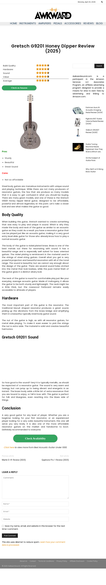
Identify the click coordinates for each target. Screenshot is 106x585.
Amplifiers (44, 23)
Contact (33, 561)
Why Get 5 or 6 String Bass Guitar (94, 170)
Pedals (58, 23)
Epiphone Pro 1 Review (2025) (55, 460)
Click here (9, 447)
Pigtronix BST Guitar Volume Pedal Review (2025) (95, 121)
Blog (99, 23)
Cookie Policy (92, 561)
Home (13, 23)
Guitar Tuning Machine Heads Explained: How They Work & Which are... (94, 148)
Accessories (72, 23)
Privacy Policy (62, 561)
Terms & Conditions (46, 561)
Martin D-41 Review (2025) (14, 460)
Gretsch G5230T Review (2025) (92, 131)
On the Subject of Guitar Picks (93, 159)
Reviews (89, 23)
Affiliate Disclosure (77, 561)
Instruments (27, 23)
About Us (23, 561)
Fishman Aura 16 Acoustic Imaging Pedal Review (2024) (94, 110)
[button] (102, 2)
